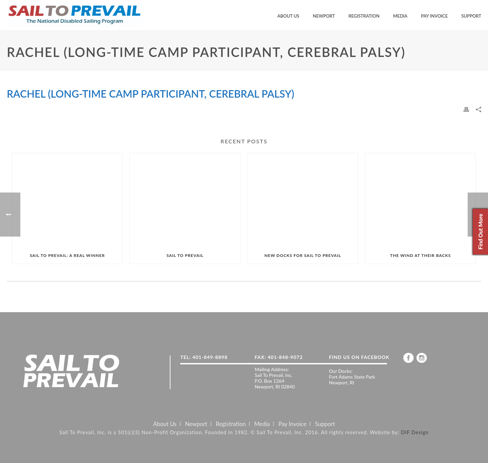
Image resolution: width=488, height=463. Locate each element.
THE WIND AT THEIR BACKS (420, 255)
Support (471, 16)
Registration (364, 16)
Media (400, 16)
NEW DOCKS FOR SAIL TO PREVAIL (302, 255)
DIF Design (415, 432)
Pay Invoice (434, 16)
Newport (324, 16)
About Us (288, 16)
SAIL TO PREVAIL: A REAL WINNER (67, 255)
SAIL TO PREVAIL (184, 255)
